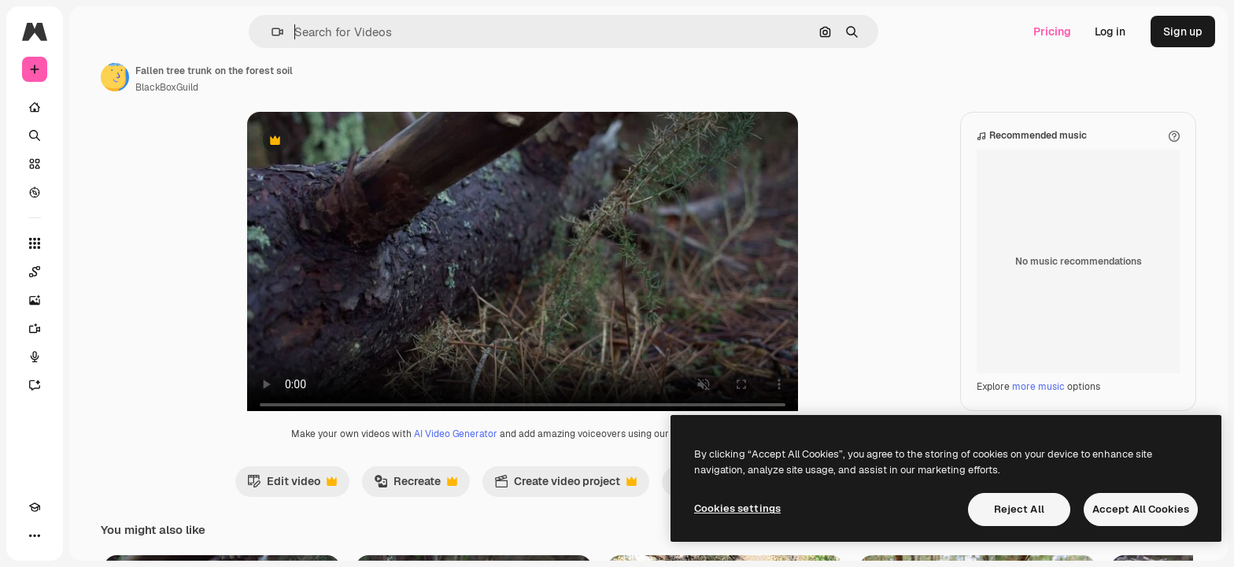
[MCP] (91, 535)
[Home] (94, 107)
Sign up (1183, 31)
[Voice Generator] (94, 356)
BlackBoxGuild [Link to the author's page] (286, 87)
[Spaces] (94, 271)
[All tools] (94, 243)
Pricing (1052, 31)
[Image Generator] (94, 300)
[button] (331, 32)
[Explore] (94, 192)
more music (1038, 402)
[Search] (94, 135)
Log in (1110, 31)
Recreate (475, 501)
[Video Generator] (94, 328)
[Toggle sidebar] (154, 31)
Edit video (352, 501)
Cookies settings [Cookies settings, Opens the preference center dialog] (737, 508)
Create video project (625, 501)
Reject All (1019, 509)
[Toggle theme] (63, 535)
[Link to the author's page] (234, 77)
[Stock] (94, 163)
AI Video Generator (515, 449)
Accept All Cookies (1140, 509)
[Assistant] (94, 385)
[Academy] (34, 535)
